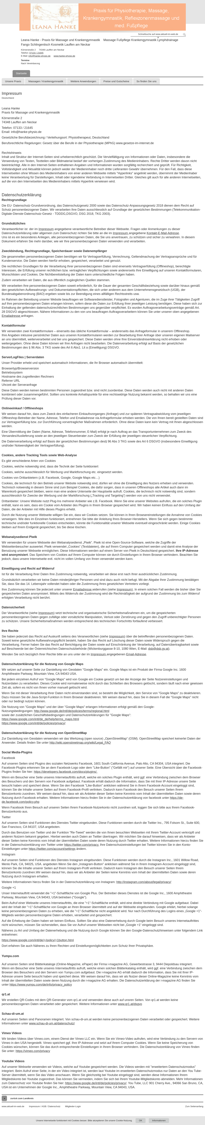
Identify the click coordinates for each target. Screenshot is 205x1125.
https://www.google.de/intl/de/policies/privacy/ (95, 1083)
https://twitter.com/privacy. (81, 844)
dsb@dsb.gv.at (158, 648)
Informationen (159, 1120)
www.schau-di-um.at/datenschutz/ (52, 1023)
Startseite (21, 73)
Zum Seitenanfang (194, 1106)
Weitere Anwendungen (83, 81)
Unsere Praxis (13, 81)
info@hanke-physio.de (40, 56)
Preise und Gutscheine (116, 81)
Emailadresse (11, 316)
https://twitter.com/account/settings (52, 849)
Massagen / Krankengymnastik (45, 81)
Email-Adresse (136, 654)
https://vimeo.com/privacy (33, 1051)
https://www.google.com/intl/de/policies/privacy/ (33, 723)
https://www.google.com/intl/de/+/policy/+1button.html (38, 940)
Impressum (46, 229)
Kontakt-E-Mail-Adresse (163, 233)
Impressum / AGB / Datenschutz (44, 1106)
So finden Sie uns (147, 81)
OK (140, 1120)
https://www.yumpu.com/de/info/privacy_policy (41, 984)
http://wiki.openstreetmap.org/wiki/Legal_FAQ (80, 742)
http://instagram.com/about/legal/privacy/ (143, 882)
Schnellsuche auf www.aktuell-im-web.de (158, 34)
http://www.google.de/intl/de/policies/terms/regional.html (71, 711)
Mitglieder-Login (73, 1106)
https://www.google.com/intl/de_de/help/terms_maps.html (40, 719)
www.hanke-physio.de (64, 56)
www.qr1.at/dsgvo (130, 1004)
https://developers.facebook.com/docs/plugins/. (65, 771)
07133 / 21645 (36, 53)
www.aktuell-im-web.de (13, 1106)
